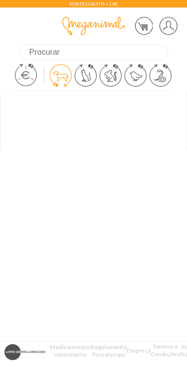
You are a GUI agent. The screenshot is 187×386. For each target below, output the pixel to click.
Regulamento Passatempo (109, 350)
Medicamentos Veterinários (70, 350)
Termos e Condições (165, 350)
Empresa (139, 350)
